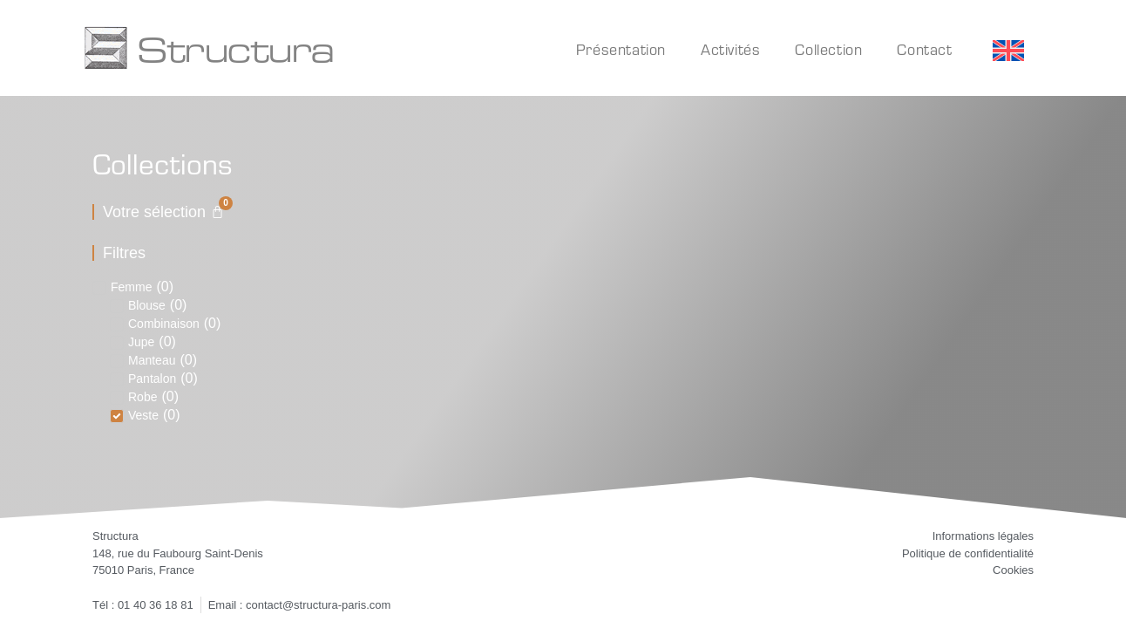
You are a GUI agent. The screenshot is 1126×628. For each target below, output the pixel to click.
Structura (235, 48)
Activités (730, 49)
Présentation (621, 49)
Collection (828, 49)
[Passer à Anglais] (1008, 51)
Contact (924, 49)
